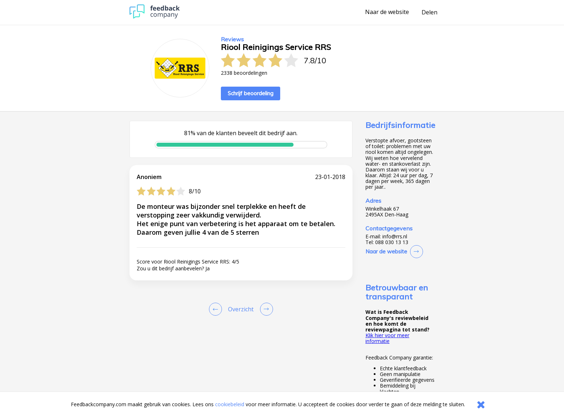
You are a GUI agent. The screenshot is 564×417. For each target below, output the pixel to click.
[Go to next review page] (265, 309)
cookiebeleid (229, 404)
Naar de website (387, 12)
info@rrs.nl (394, 236)
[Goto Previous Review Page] (217, 309)
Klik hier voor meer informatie (387, 338)
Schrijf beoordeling (250, 93)
